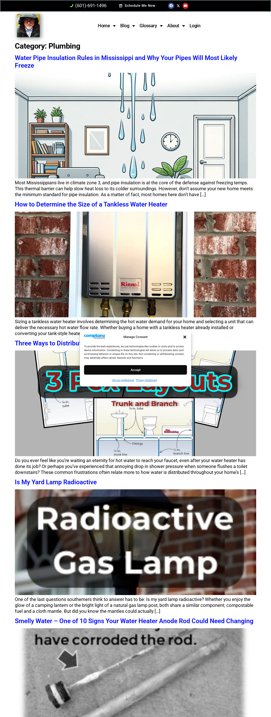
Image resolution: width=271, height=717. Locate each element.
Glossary (152, 25)
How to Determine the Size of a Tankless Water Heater (91, 204)
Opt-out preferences (123, 380)
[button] (185, 337)
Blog (128, 25)
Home (107, 25)
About (176, 25)
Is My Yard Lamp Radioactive (56, 482)
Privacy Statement (146, 380)
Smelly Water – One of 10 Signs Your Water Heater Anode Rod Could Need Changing (134, 621)
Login (194, 25)
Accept (136, 370)
